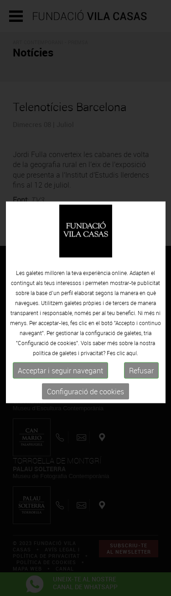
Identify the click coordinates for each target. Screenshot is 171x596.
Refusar (141, 395)
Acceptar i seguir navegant (60, 395)
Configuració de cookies (85, 416)
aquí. (132, 377)
